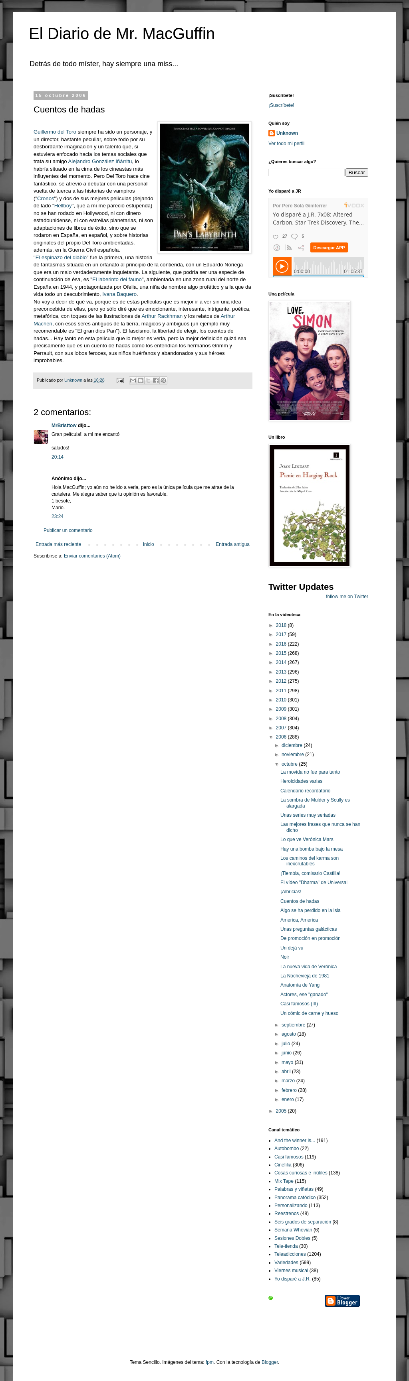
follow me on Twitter (347, 596)
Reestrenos (286, 1213)
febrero (290, 1090)
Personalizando (291, 1205)
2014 (282, 662)
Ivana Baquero (119, 294)
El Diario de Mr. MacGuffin (122, 33)
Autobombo (286, 1148)
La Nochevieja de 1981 (305, 976)
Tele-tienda (286, 1246)
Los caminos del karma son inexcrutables (309, 861)
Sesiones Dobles (292, 1238)
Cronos (45, 198)
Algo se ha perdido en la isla (310, 910)
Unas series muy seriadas (308, 815)
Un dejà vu (291, 948)
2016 (282, 644)
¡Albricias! (291, 891)
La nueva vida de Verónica (308, 966)
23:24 (58, 516)
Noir (284, 957)
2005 (282, 1111)
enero (288, 1099)
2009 (282, 709)
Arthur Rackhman (163, 316)
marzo (289, 1081)
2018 (282, 625)
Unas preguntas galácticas (308, 929)
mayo (288, 1062)
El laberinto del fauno (117, 279)
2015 (282, 653)
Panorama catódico (295, 1197)
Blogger (270, 1362)
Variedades (286, 1262)
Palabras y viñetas (294, 1189)
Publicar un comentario (68, 530)
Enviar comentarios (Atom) (92, 556)
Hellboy (63, 206)
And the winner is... (294, 1140)
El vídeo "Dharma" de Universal (313, 882)
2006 (282, 737)
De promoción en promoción (310, 938)
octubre (290, 764)
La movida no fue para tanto (310, 772)
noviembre (293, 754)
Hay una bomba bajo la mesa (311, 849)
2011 (282, 690)
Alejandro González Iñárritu (100, 161)
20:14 (58, 457)
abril (287, 1071)
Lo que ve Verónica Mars (307, 839)
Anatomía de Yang (300, 985)
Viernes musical (291, 1270)
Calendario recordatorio (305, 791)
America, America (299, 920)
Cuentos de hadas (299, 901)
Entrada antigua (233, 544)
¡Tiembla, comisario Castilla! (310, 873)
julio (287, 1043)
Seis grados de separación (302, 1222)
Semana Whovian (293, 1230)
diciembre (293, 745)
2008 (282, 718)
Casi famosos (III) (299, 1004)
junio (287, 1053)
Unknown (287, 133)
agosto (289, 1034)
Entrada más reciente (58, 544)
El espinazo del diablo (61, 257)
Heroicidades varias (301, 781)
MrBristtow (64, 425)
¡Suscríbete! (281, 105)
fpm (210, 1362)
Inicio (148, 544)
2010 (282, 700)
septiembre (294, 1025)
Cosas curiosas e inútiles (301, 1173)
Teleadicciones (290, 1254)
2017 (282, 634)
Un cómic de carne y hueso (309, 1013)
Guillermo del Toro (55, 132)
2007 (282, 728)
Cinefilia (283, 1165)
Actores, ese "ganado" (304, 994)
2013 (282, 672)
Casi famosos (289, 1157)
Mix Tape (284, 1181)
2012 (282, 681)
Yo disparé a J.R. (292, 1279)
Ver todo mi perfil (286, 143)
